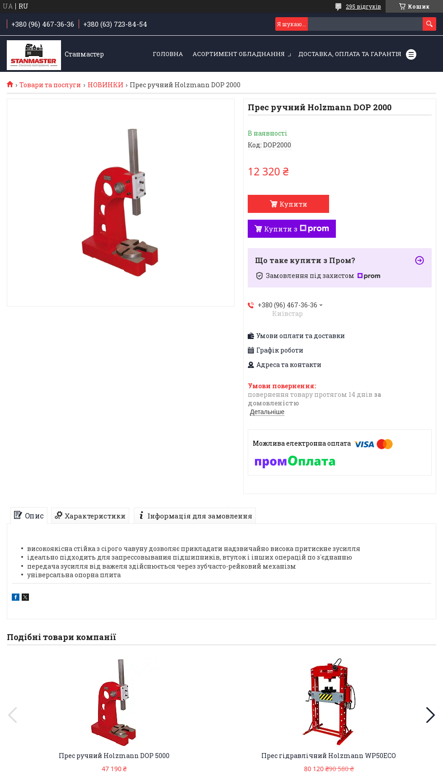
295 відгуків (363, 6)
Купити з (296, 228)
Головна (168, 54)
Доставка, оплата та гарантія (349, 54)
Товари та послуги (50, 85)
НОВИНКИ (105, 85)
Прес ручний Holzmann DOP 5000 (114, 755)
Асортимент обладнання (239, 54)
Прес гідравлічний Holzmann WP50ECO (328, 755)
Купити (293, 203)
